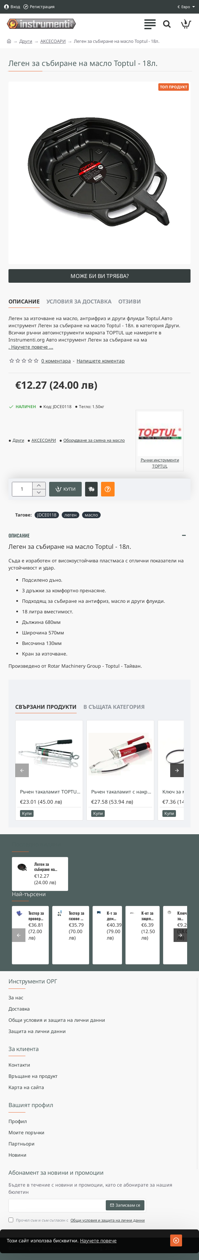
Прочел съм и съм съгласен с (77, 1220)
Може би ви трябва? (100, 276)
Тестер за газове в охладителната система (77, 915)
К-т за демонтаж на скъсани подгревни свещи (112, 915)
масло (91, 515)
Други (25, 41)
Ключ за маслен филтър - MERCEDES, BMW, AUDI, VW (182, 915)
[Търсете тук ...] (166, 24)
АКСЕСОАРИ (53, 41)
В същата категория (114, 707)
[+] (38, 485)
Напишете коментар (101, 360)
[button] (65, 489)
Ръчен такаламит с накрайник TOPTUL (121, 792)
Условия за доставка (79, 301)
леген (70, 515)
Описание (24, 301)
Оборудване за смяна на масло (94, 440)
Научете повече (98, 1240)
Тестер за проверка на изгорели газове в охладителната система (36, 915)
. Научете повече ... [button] (30, 347)
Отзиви (129, 301)
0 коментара (56, 360)
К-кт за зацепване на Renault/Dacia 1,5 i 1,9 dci (148, 915)
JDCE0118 (46, 515)
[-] (38, 492)
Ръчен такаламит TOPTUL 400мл (50, 792)
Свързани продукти (46, 707)
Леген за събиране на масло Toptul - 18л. (46, 866)
